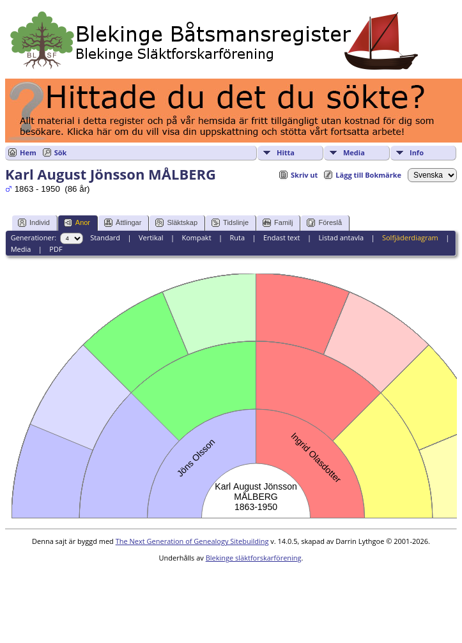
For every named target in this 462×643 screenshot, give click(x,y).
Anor (77, 223)
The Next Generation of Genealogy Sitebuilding (192, 541)
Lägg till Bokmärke (368, 175)
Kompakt (196, 237)
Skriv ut (304, 175)
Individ (34, 223)
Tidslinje (230, 223)
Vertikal (151, 237)
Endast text (281, 237)
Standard (105, 237)
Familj (278, 223)
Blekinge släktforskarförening (254, 557)
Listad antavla (341, 237)
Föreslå (324, 223)
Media (354, 152)
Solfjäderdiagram (410, 237)
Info (417, 152)
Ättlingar (122, 223)
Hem (28, 152)
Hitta (286, 152)
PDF (55, 249)
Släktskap (176, 223)
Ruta (237, 237)
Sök (60, 152)
